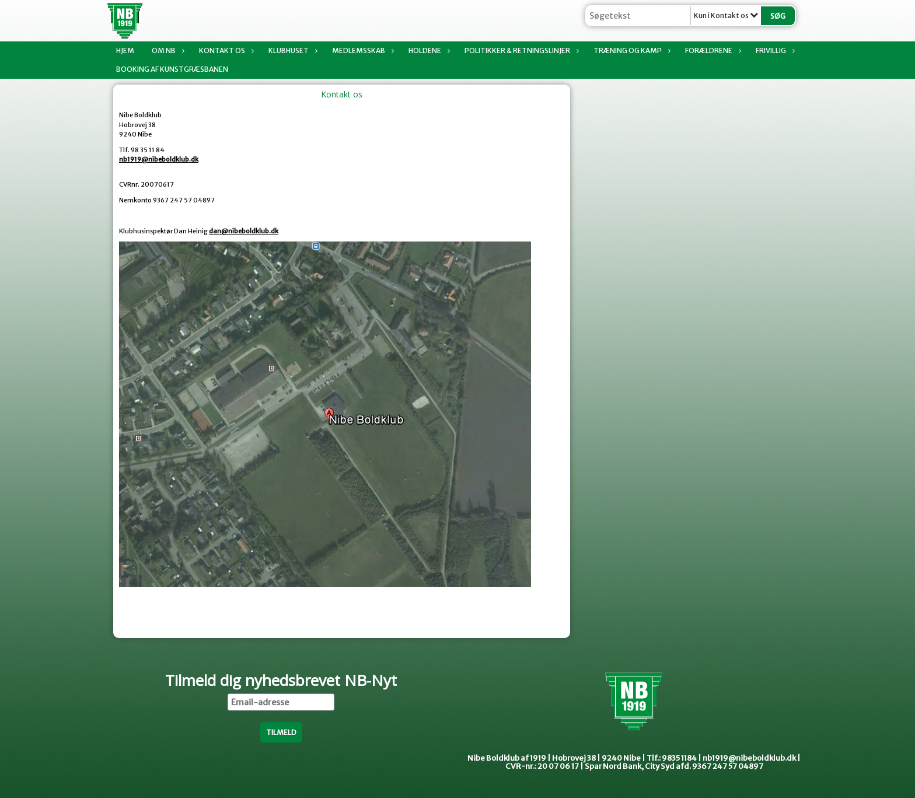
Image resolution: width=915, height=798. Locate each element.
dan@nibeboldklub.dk (243, 231)
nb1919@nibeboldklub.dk (158, 159)
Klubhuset (291, 50)
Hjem (125, 50)
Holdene (427, 50)
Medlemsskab (361, 50)
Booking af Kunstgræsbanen (172, 69)
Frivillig (774, 50)
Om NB (166, 50)
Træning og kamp (630, 50)
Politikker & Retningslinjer (520, 50)
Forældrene (711, 50)
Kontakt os (225, 50)
